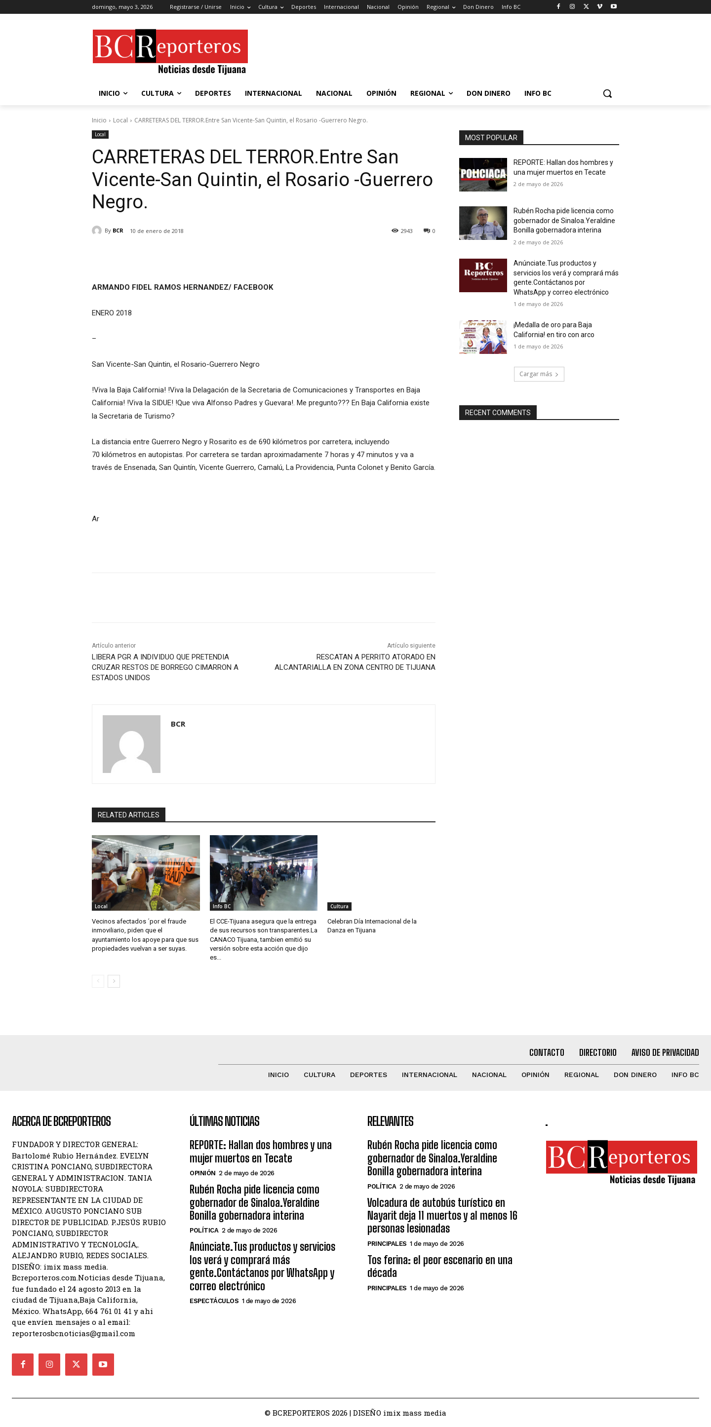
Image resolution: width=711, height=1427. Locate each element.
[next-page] (114, 981)
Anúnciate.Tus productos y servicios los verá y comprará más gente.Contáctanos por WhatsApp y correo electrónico (262, 1266)
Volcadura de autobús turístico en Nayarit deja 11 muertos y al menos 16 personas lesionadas (442, 1215)
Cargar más (539, 374)
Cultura (339, 906)
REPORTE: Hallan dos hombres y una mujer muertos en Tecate (261, 1151)
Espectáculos (214, 1301)
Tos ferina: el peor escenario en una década (440, 1266)
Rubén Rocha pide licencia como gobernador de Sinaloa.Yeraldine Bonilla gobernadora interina (564, 220)
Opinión (203, 1173)
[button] (607, 93)
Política (204, 1230)
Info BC (222, 906)
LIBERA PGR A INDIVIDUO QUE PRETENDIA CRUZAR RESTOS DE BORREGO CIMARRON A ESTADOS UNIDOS (165, 667)
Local (120, 120)
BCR (118, 230)
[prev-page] (98, 981)
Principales (387, 1243)
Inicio (99, 120)
